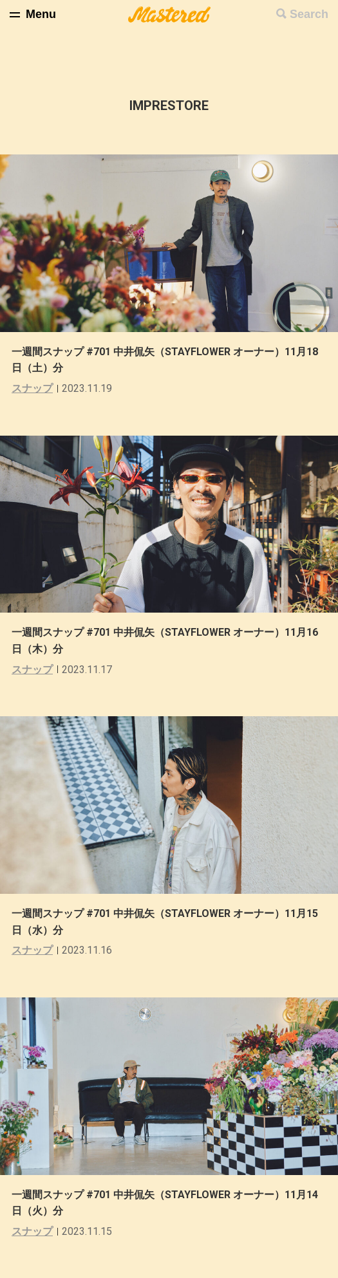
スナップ (32, 388)
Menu (41, 14)
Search (309, 14)
